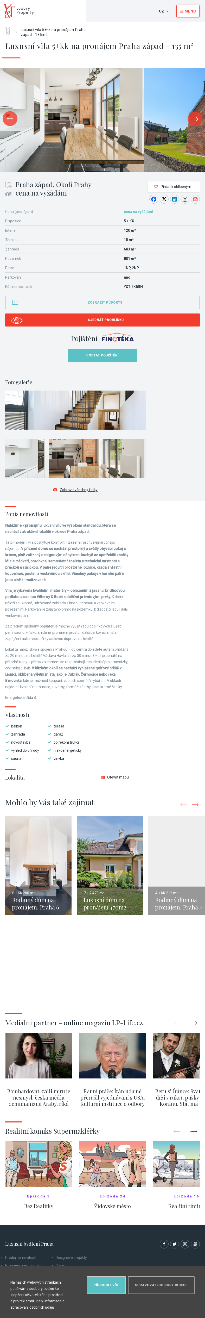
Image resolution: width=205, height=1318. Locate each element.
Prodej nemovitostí (20, 1258)
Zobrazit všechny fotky (75, 490)
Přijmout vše (106, 1285)
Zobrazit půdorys (105, 302)
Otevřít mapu (115, 777)
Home (10, 29)
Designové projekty (71, 1258)
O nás (60, 1265)
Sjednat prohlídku (106, 320)
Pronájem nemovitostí (23, 1265)
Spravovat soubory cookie (161, 1285)
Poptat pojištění (102, 355)
